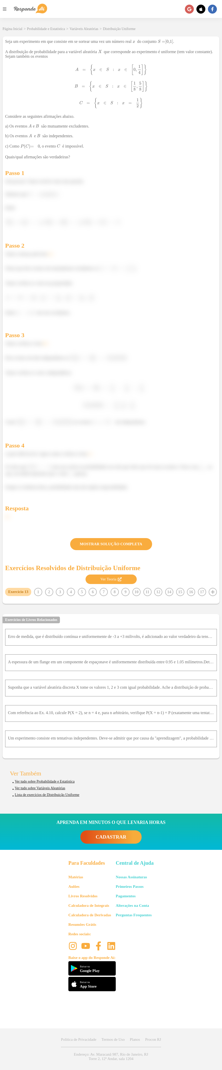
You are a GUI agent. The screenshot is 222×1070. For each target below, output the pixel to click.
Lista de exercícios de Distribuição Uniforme (47, 795)
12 (158, 592)
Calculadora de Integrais (88, 905)
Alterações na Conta (132, 905)
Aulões (73, 886)
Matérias (75, 877)
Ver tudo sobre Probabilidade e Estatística (45, 781)
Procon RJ (153, 1039)
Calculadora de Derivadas (89, 915)
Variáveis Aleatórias (84, 29)
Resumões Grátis (82, 924)
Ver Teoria (110, 579)
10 (136, 592)
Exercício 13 (18, 592)
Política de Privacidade (78, 1039)
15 (180, 592)
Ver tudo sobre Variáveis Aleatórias (40, 788)
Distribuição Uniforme (119, 29)
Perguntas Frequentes (134, 915)
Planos (135, 1039)
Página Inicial (12, 29)
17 (202, 592)
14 (169, 592)
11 (147, 592)
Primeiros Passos (129, 886)
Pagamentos (126, 896)
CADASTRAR (111, 837)
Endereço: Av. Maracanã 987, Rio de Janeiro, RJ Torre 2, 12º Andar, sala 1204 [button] (111, 1056)
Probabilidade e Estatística (46, 29)
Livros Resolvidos (83, 896)
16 (191, 592)
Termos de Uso (113, 1039)
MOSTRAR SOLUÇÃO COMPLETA (111, 544)
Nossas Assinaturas (131, 877)
